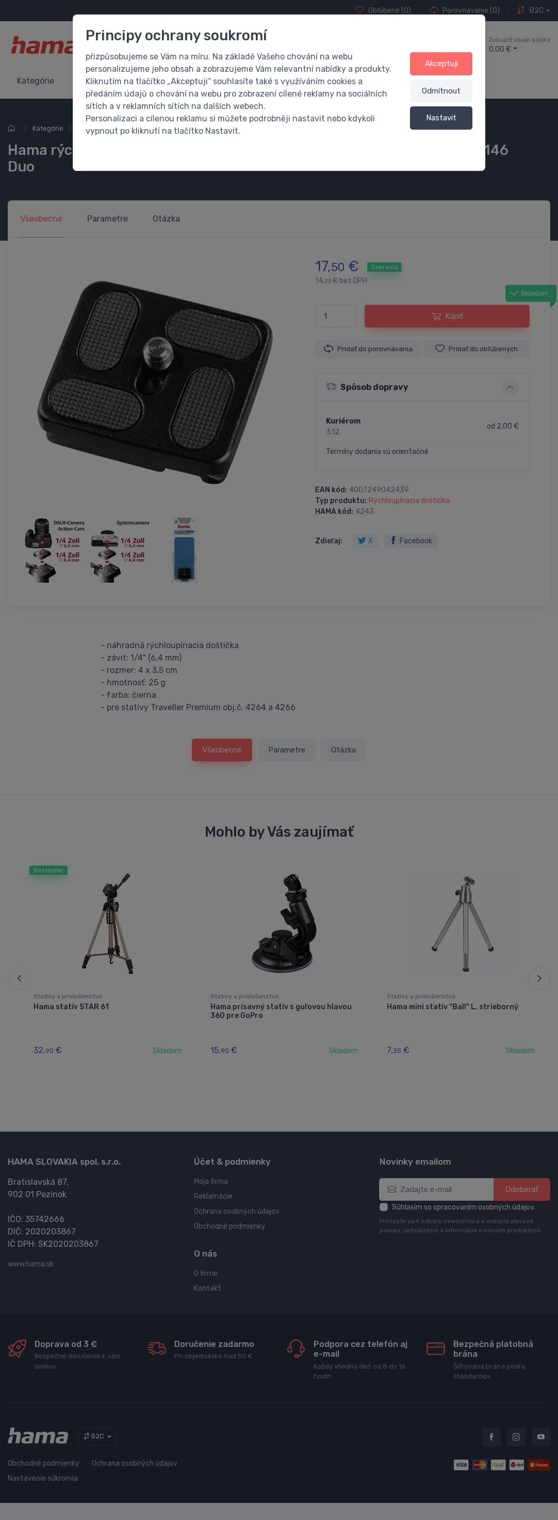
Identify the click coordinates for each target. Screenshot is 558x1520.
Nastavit (441, 117)
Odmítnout (441, 91)
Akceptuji (441, 63)
